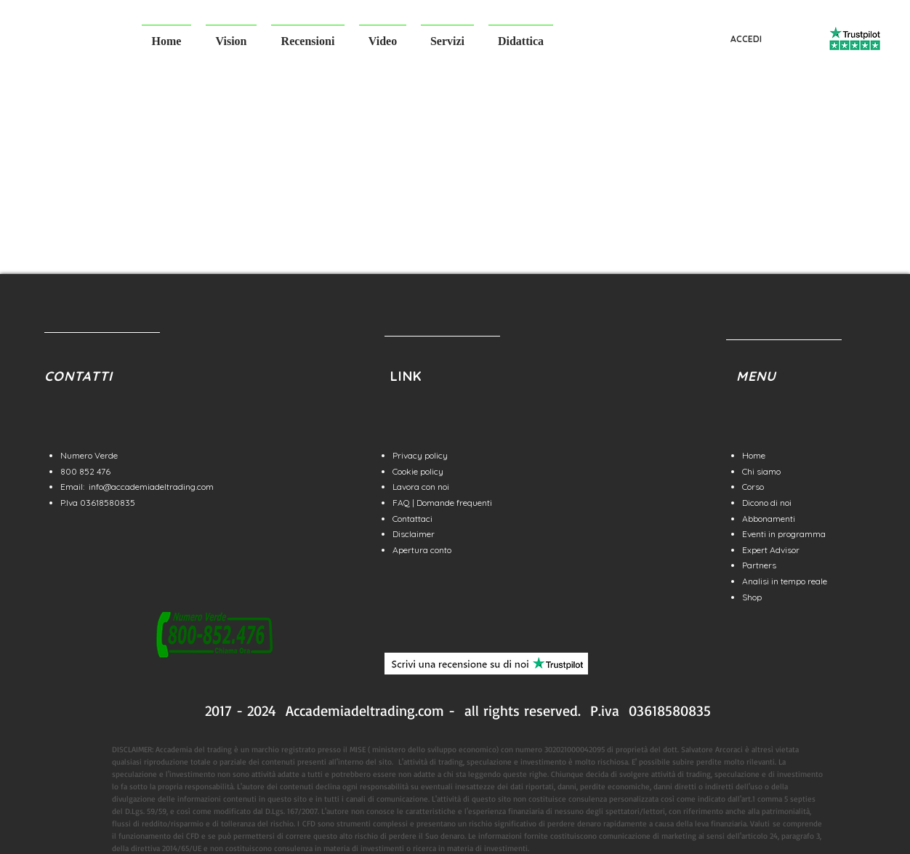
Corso (753, 486)
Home (753, 455)
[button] (231, 34)
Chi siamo (761, 471)
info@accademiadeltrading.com (151, 486)
